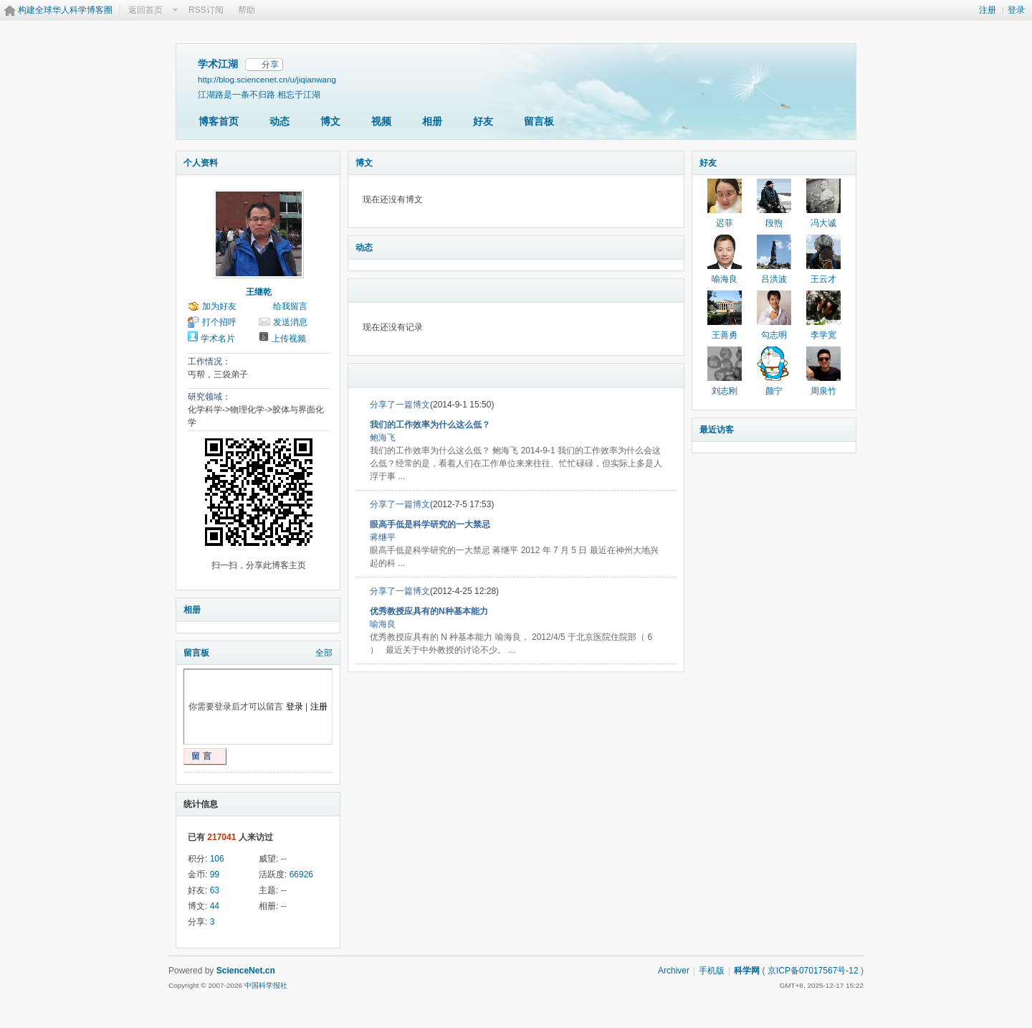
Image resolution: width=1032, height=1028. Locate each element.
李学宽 (823, 335)
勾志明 (774, 335)
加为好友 (219, 306)
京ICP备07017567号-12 (813, 971)
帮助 (246, 10)
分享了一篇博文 (400, 405)
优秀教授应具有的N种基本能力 (429, 611)
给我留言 (290, 306)
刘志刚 (724, 391)
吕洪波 (774, 279)
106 (217, 859)
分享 (270, 65)
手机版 (712, 971)
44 (214, 906)
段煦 (774, 223)
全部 (324, 653)
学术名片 (218, 339)
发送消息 (290, 322)
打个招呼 (219, 322)
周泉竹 (823, 391)
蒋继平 (383, 537)
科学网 (747, 971)
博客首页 (219, 121)
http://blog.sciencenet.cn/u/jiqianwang (267, 79)
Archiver (673, 971)
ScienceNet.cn (245, 971)
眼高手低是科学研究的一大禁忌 (430, 524)
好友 (483, 121)
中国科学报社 (265, 985)
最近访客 (716, 430)
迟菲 (724, 223)
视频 (381, 121)
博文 (330, 121)
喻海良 (383, 624)
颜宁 (774, 391)
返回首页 (145, 10)
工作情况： (209, 362)
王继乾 (259, 292)
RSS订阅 (206, 10)
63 (214, 890)
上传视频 (289, 339)
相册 (432, 121)
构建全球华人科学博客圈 (65, 10)
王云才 (823, 279)
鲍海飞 (383, 438)
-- (284, 859)
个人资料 (200, 163)
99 (214, 874)
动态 (279, 121)
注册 (987, 10)
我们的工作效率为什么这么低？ (430, 425)
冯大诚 (823, 223)
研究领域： (209, 397)
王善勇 (724, 335)
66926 (301, 874)
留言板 (539, 121)
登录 (1016, 10)
